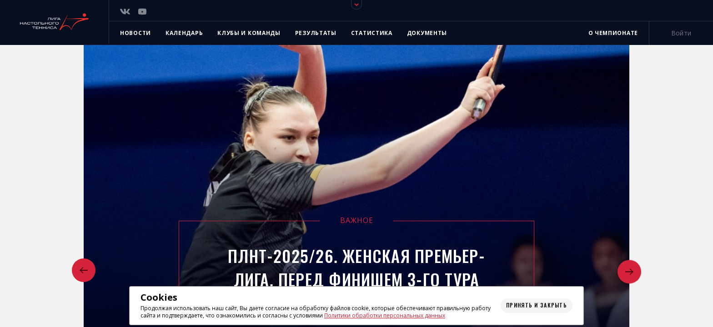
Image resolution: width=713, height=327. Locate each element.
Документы (427, 33)
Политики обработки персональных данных (384, 315)
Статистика (371, 33)
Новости (135, 33)
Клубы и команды (249, 33)
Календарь (184, 33)
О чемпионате (613, 33)
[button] (83, 270)
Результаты (315, 33)
